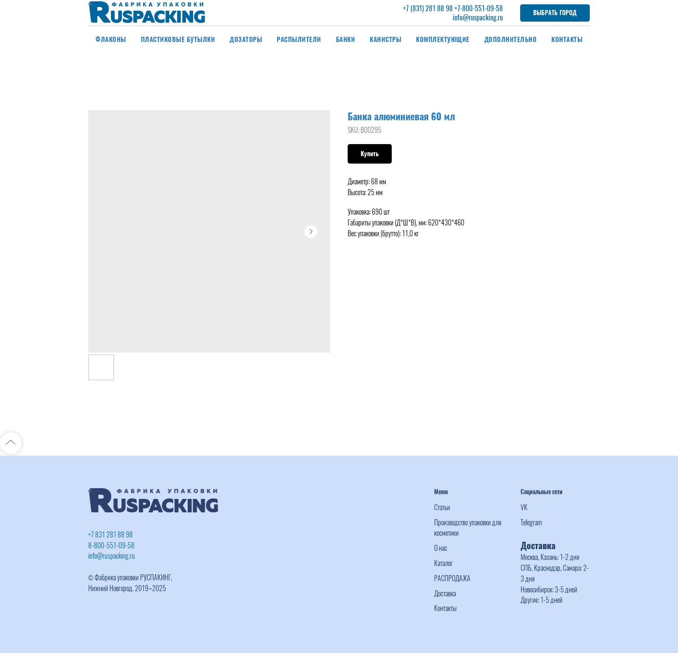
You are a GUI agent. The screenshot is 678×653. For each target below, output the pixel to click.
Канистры (385, 39)
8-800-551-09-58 (111, 545)
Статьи (442, 507)
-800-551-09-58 (481, 8)
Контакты (566, 39)
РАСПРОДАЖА (452, 578)
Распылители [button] (299, 39)
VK (524, 507)
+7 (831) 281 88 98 (428, 8)
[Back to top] (11, 443)
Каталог (443, 563)
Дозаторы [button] (246, 39)
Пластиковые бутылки (178, 39)
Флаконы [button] (111, 39)
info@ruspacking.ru (478, 17)
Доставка (445, 593)
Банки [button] (345, 39)
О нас (440, 548)
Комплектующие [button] (443, 39)
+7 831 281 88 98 (110, 534)
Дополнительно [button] (510, 39)
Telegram (531, 522)
